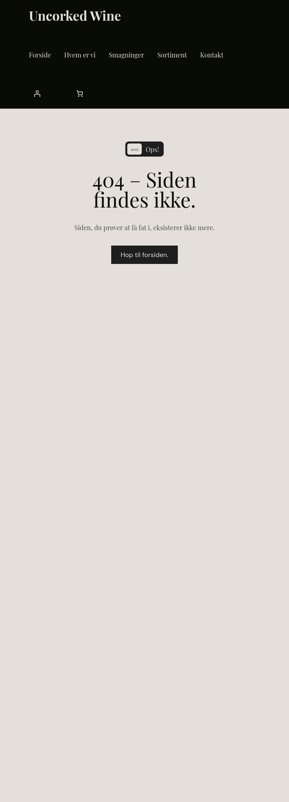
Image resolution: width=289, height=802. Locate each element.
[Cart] (37, 99)
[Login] (244, 56)
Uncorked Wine (73, 14)
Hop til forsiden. (145, 263)
